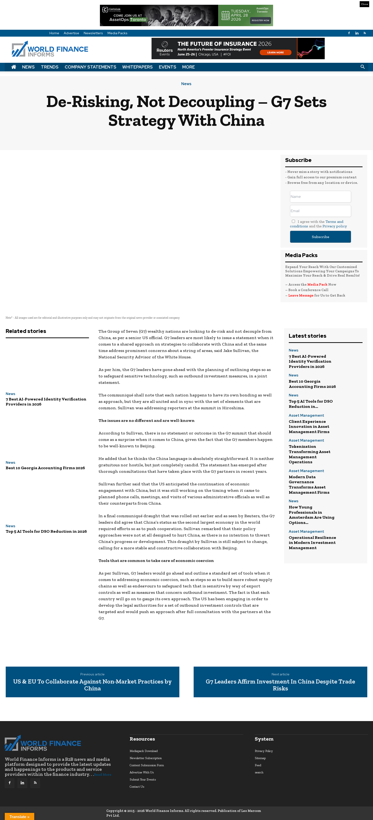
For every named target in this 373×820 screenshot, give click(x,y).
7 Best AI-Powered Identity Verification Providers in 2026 (46, 401)
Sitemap (260, 758)
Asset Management (306, 416)
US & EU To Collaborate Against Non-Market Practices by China (92, 685)
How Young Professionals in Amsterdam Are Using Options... (311, 514)
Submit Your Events (143, 779)
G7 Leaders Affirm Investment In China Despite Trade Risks (280, 685)
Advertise (71, 33)
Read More (102, 775)
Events (167, 67)
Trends (50, 67)
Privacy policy (335, 226)
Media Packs (118, 33)
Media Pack (317, 284)
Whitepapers (137, 67)
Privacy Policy (264, 751)
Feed (258, 765)
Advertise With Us (142, 772)
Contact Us (137, 786)
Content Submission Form (147, 765)
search (259, 772)
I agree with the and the (318, 223)
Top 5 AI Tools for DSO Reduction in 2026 (46, 531)
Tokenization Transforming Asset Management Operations (309, 454)
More (188, 67)
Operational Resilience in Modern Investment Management (312, 542)
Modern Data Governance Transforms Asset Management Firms (309, 484)
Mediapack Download (144, 751)
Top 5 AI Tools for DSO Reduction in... (311, 404)
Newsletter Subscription (146, 758)
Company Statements (90, 67)
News (28, 67)
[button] (362, 67)
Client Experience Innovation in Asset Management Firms (309, 426)
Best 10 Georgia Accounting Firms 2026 (45, 467)
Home (54, 33)
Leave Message (301, 295)
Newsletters (93, 33)
